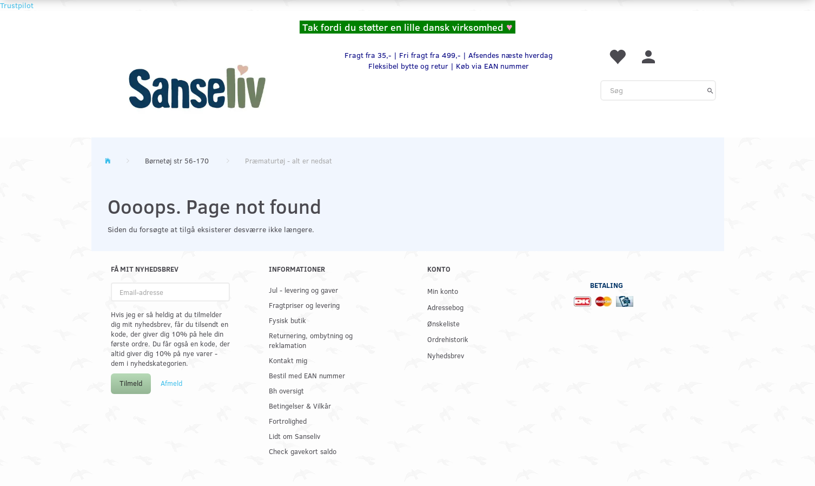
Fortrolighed (288, 420)
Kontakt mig (288, 360)
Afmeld (171, 383)
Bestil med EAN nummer (307, 375)
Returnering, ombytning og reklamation (311, 340)
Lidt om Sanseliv (294, 436)
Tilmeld (131, 383)
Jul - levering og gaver (303, 289)
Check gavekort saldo (302, 451)
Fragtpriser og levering (304, 305)
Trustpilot (17, 5)
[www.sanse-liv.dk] (197, 86)
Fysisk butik (287, 320)
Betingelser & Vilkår (300, 405)
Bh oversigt (286, 390)
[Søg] (710, 90)
